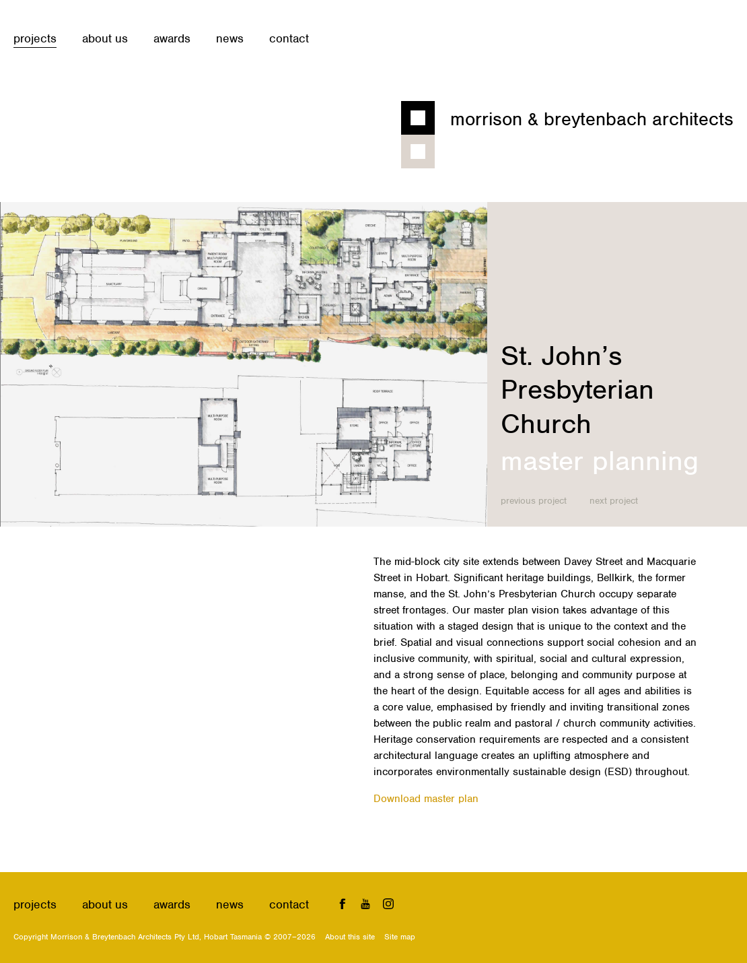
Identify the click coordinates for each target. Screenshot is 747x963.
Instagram (388, 903)
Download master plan (426, 798)
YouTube (366, 903)
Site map (399, 936)
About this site (350, 936)
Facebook (342, 903)
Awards (171, 38)
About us (105, 38)
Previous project (534, 500)
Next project (614, 500)
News (230, 38)
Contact (289, 38)
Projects (35, 38)
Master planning (600, 460)
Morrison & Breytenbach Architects (592, 119)
